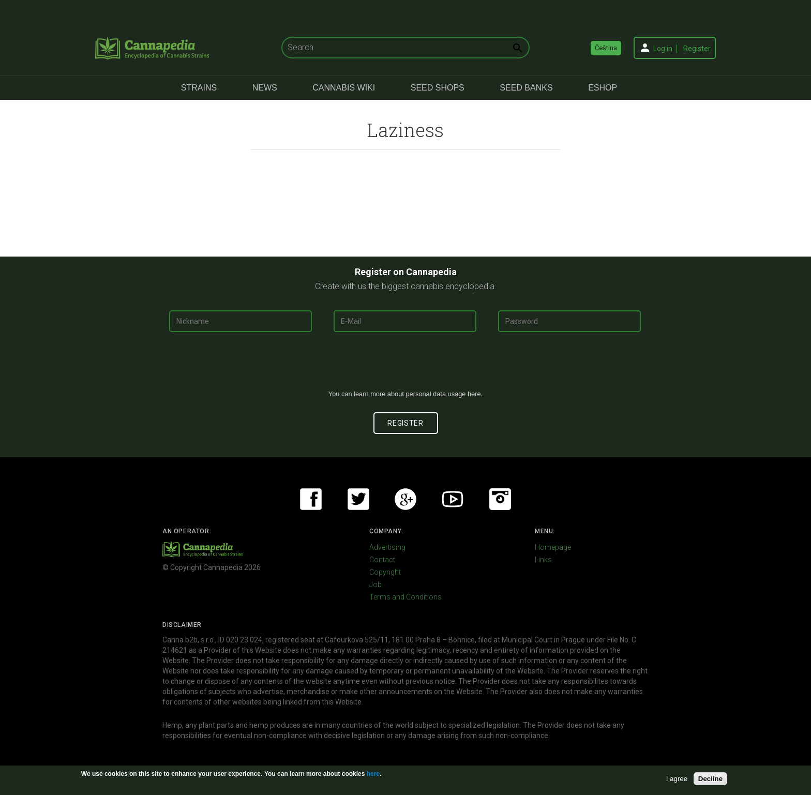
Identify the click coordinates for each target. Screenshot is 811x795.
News (264, 87)
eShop (602, 87)
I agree (677, 779)
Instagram (500, 499)
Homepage (553, 547)
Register (697, 48)
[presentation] (405, 364)
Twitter (358, 499)
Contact (382, 560)
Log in (662, 48)
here (474, 394)
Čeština (606, 48)
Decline (710, 779)
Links (543, 560)
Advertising (387, 547)
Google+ (405, 499)
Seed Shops (437, 87)
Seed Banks (526, 87)
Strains (199, 87)
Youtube (452, 499)
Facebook (311, 499)
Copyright (385, 572)
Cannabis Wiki (343, 87)
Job (375, 584)
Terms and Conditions (405, 597)
